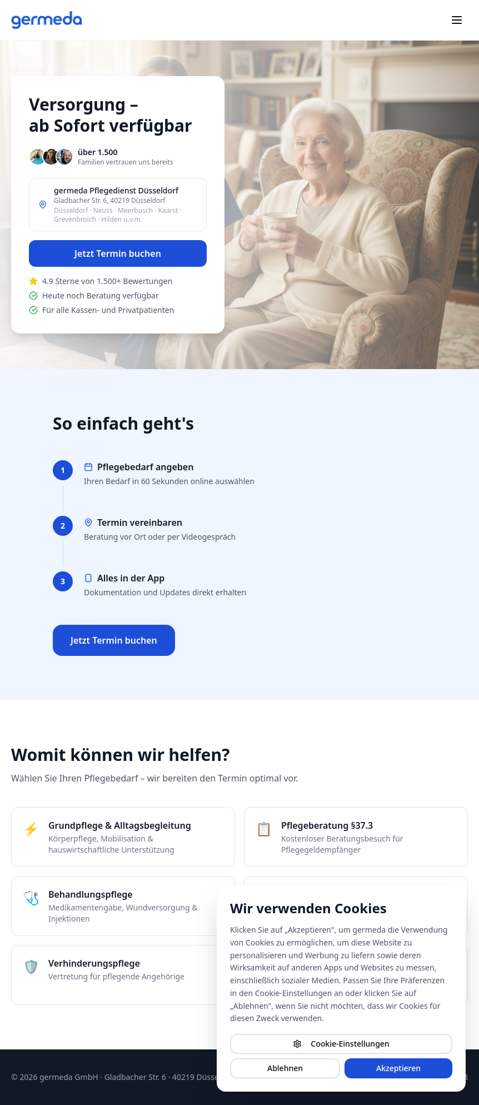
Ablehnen (285, 1068)
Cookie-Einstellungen (341, 1043)
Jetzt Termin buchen (117, 253)
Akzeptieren (398, 1068)
